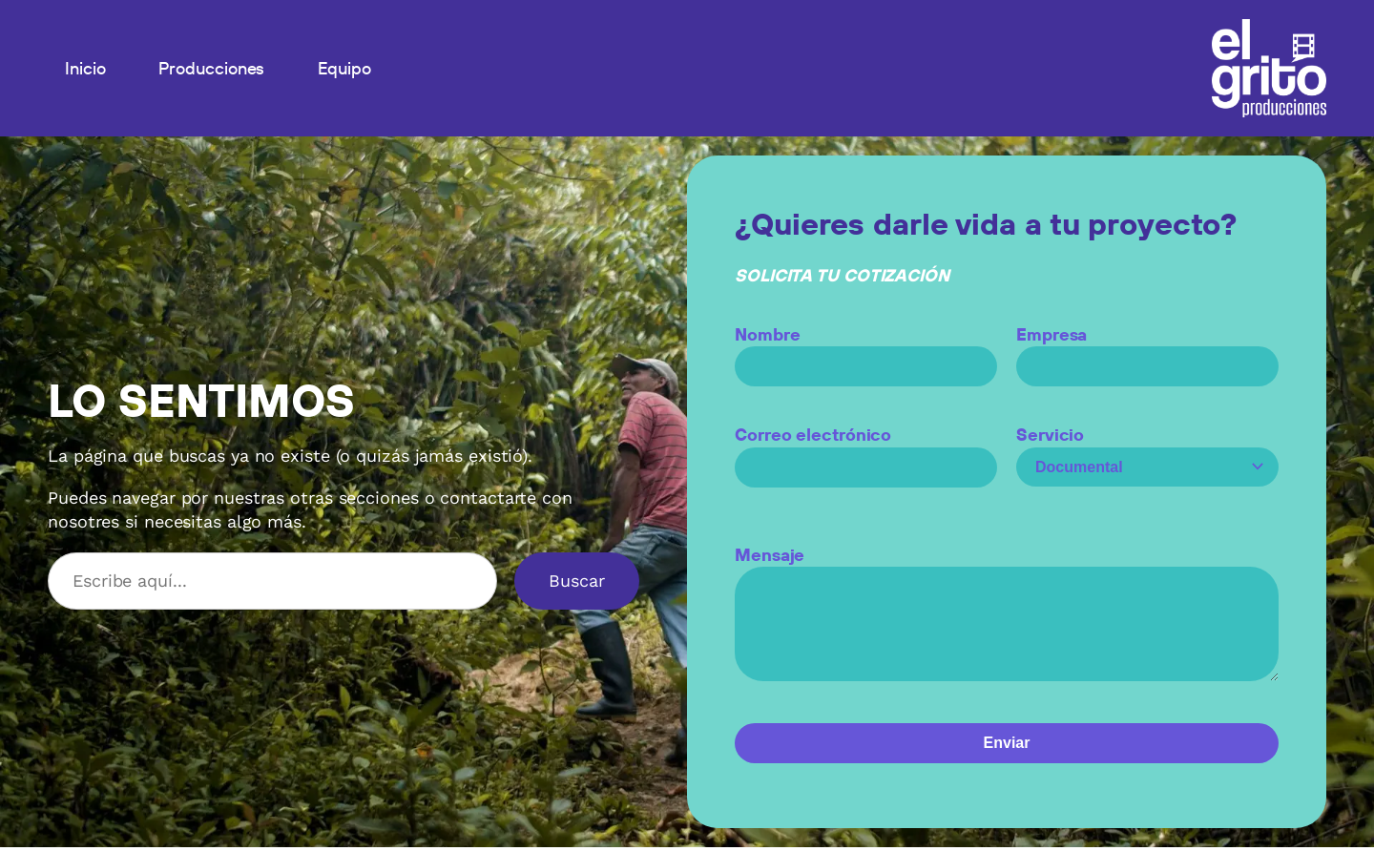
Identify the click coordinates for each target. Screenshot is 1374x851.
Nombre (866, 349)
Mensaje (1007, 624)
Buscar (577, 581)
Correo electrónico (866, 451)
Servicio (1147, 451)
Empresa (1147, 349)
